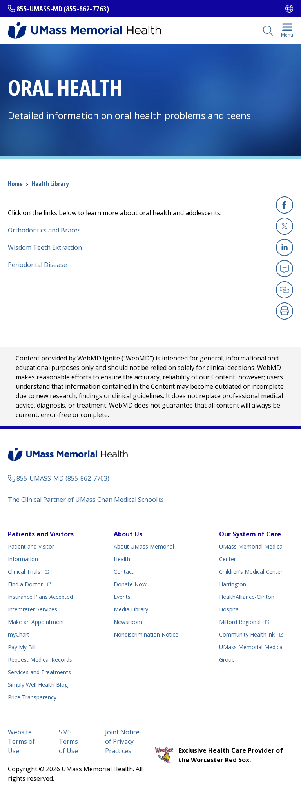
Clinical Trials (24, 571)
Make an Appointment (36, 622)
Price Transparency (32, 697)
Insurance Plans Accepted (40, 596)
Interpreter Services (32, 609)
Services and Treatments (39, 672)
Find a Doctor (25, 584)
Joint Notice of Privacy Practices (122, 741)
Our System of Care (250, 534)
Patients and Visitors (41, 534)
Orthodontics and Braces (44, 230)
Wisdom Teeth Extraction (45, 247)
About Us (128, 534)
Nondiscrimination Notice (146, 634)
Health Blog (38, 684)
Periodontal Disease (37, 264)
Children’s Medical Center (251, 571)
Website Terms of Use (21, 741)
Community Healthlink (247, 634)
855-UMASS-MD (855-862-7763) (62, 8)
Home (15, 183)
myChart (18, 634)
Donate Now (130, 584)
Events (122, 596)
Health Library (50, 183)
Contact (124, 571)
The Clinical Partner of (83, 499)
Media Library (131, 609)
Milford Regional (240, 622)
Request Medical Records (40, 659)
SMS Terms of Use (68, 741)
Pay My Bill (22, 647)
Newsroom (128, 622)
